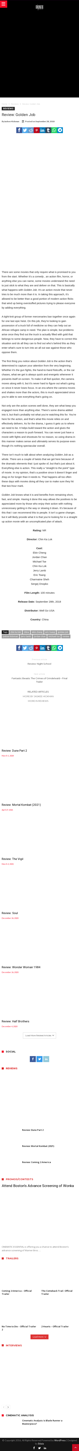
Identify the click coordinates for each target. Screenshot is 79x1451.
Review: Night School (39, 661)
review (66, 636)
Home (4, 104)
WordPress (60, 1440)
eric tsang (50, 632)
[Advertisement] (39, 53)
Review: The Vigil (12, 859)
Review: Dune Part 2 (14, 750)
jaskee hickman (10, 636)
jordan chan (40, 636)
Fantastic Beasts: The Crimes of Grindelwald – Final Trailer (39, 677)
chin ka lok (15, 632)
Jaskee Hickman (11, 121)
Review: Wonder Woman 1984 (21, 967)
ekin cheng (37, 632)
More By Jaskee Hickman (38, 696)
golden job (63, 632)
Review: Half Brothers (15, 1021)
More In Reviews (38, 701)
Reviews (15, 104)
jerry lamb (26, 636)
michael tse (54, 636)
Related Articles (38, 691)
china (26, 632)
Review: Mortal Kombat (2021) (21, 804)
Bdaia (41, 1443)
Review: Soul (10, 913)
